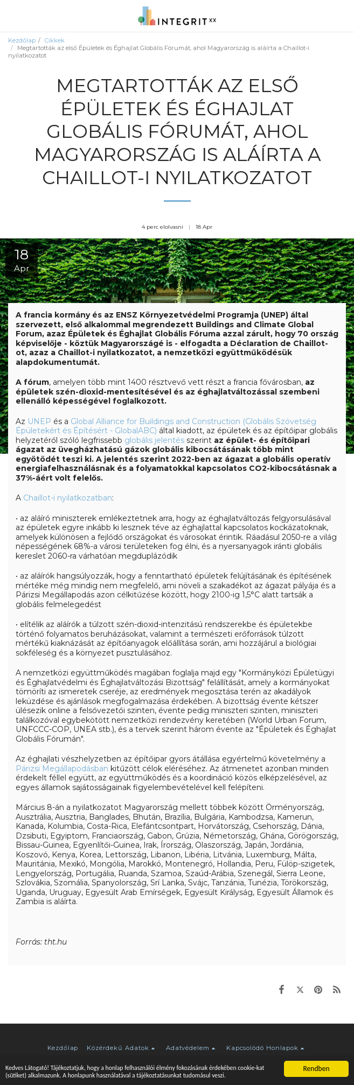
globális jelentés (154, 440)
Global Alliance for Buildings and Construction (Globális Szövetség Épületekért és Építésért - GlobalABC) (166, 426)
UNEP (39, 421)
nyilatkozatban (84, 498)
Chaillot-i (40, 498)
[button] (12, 15)
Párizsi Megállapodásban (62, 768)
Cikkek (55, 40)
